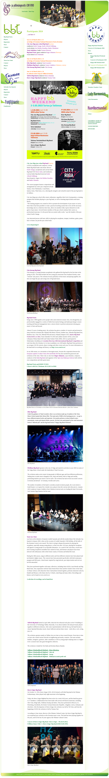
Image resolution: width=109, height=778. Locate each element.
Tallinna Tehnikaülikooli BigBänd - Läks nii (40, 652)
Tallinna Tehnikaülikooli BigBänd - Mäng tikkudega (43, 650)
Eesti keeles (25, 11)
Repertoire (7, 42)
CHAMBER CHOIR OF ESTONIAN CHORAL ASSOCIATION (95, 122)
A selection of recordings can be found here (40, 579)
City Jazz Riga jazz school (35, 163)
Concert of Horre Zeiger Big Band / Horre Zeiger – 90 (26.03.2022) (47, 722)
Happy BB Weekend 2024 (97, 62)
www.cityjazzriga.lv (33, 225)
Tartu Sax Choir (8, 60)
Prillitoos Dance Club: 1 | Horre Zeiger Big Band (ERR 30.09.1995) (47, 724)
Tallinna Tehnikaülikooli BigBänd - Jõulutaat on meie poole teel (46, 656)
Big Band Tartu (8, 37)
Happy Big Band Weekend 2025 (97, 56)
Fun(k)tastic (7, 106)
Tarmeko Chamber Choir (95, 87)
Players (6, 39)
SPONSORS (91, 128)
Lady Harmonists (93, 99)
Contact (6, 47)
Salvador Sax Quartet (10, 87)
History (90, 53)
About (89, 114)
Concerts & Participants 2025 (98, 60)
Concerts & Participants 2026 (96, 48)
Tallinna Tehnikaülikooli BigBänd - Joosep (40, 654)
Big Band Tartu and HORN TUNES (38, 364)
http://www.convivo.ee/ (58, 347)
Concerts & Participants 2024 (98, 65)
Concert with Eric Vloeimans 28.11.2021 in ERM (41, 366)
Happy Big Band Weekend (95, 45)
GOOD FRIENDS (93, 126)
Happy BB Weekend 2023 (97, 67)
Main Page (31, 11)
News (5, 44)
